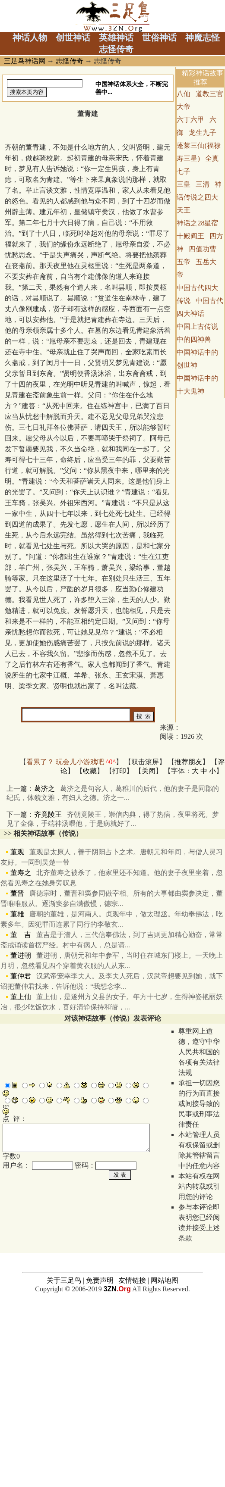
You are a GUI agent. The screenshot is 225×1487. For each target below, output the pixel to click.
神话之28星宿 (197, 223)
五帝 (183, 262)
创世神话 (73, 37)
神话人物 (30, 37)
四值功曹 (202, 249)
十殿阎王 (190, 236)
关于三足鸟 (64, 1466)
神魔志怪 (202, 37)
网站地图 (164, 1466)
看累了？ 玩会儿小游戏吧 (71, 761)
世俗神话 (159, 37)
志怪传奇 (116, 49)
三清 (202, 184)
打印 (119, 771)
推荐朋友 (188, 761)
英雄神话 (116, 37)
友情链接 (132, 1466)
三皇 (183, 184)
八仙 (183, 93)
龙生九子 (202, 132)
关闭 (148, 771)
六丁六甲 (190, 119)
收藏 (90, 771)
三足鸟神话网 (24, 61)
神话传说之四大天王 (199, 197)
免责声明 (100, 1466)
